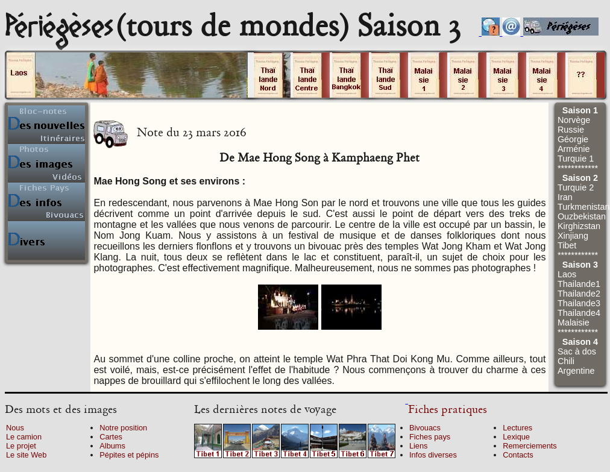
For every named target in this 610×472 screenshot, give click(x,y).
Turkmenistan (584, 207)
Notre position (123, 427)
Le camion (24, 436)
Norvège (574, 120)
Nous (15, 427)
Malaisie (574, 322)
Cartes (110, 436)
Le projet (21, 445)
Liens (418, 445)
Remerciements (530, 445)
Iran (565, 197)
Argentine (576, 371)
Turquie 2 (576, 187)
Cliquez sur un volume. (127, 75)
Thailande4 (579, 313)
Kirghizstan (579, 226)
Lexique (516, 436)
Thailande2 (579, 293)
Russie (571, 129)
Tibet (567, 245)
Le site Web (26, 454)
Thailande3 (579, 303)
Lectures (517, 427)
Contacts (518, 454)
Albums (112, 445)
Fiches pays (429, 436)
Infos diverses (433, 454)
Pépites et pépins (129, 454)
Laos (567, 274)
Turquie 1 (576, 158)
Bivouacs (425, 427)
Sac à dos (577, 351)
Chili (566, 361)
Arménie (574, 149)
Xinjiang (573, 236)
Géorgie (573, 139)
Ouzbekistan (582, 216)
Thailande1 (579, 284)
